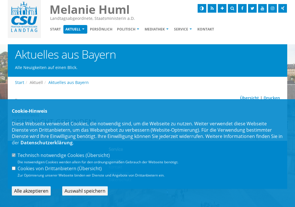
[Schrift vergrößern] (222, 8)
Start (55, 29)
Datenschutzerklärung (46, 142)
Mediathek (155, 29)
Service (181, 29)
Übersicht (249, 98)
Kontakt (205, 29)
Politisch (126, 29)
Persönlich (101, 29)
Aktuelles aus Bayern (68, 82)
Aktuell (73, 29)
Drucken (272, 98)
